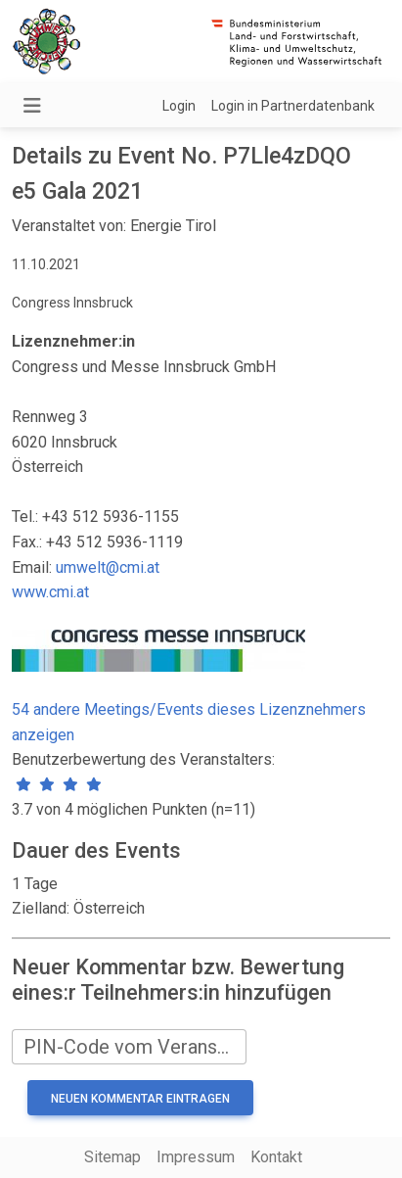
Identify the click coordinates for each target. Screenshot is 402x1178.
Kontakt (276, 1157)
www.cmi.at (50, 592)
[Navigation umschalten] (32, 105)
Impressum (195, 1157)
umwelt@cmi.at (107, 567)
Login (179, 106)
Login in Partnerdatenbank (293, 106)
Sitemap (112, 1157)
